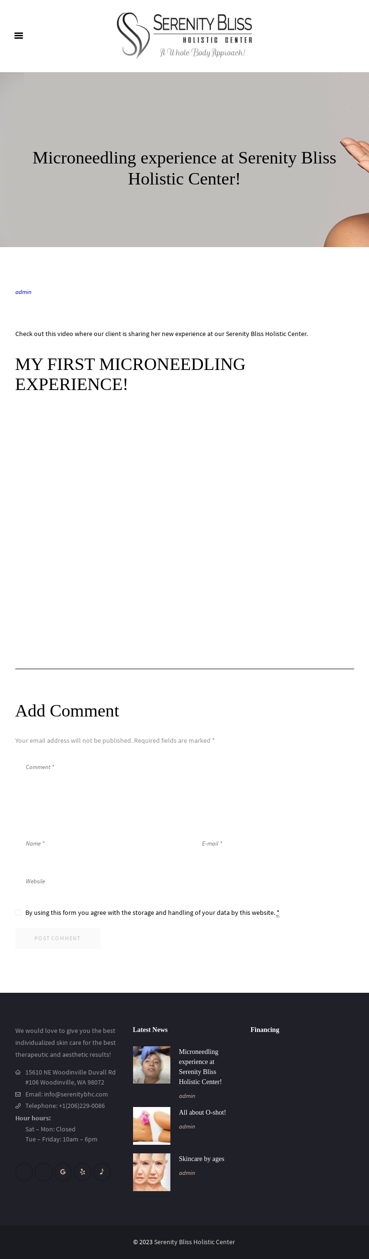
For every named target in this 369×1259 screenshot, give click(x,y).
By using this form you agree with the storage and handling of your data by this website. (152, 912)
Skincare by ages (201, 1158)
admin (23, 292)
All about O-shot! (202, 1112)
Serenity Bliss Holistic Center (195, 1241)
